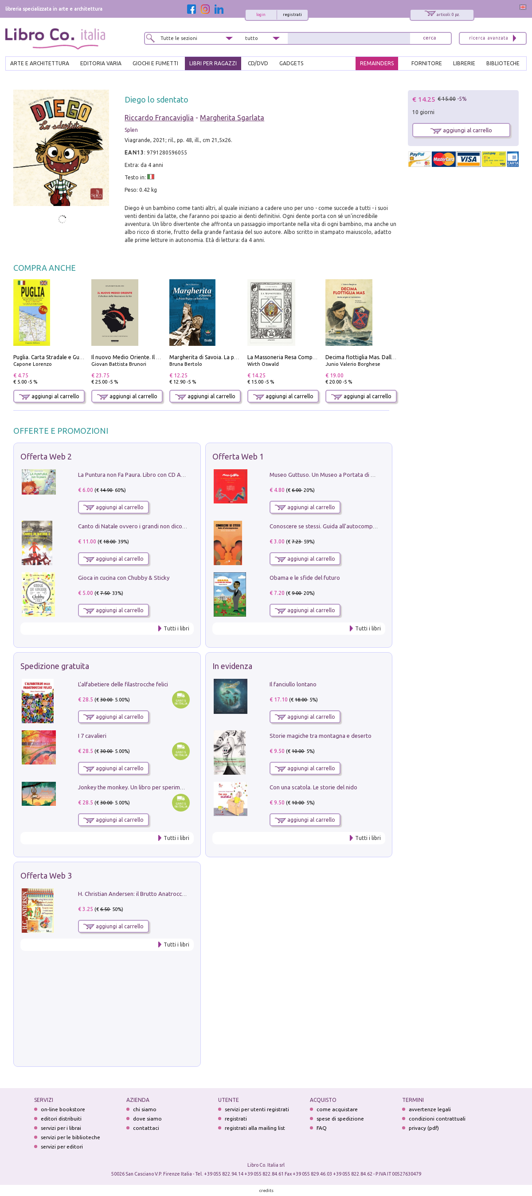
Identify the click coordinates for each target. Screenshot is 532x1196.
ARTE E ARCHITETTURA (39, 63)
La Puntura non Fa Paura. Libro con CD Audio (135, 474)
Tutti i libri (176, 628)
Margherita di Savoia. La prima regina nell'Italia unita (235, 357)
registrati (292, 14)
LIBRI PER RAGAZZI (213, 63)
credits (266, 1190)
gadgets (291, 63)
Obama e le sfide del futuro (305, 577)
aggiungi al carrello (49, 396)
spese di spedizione (340, 1118)
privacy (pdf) (424, 1128)
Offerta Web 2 (46, 456)
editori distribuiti (61, 1118)
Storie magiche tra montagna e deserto (321, 736)
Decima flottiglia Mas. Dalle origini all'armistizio (385, 357)
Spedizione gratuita (54, 665)
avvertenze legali (430, 1109)
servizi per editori (62, 1146)
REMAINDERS (377, 63)
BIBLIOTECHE (503, 63)
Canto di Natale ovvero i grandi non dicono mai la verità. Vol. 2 (158, 526)
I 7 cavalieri (92, 736)
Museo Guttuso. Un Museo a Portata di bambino (332, 474)
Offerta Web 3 (46, 875)
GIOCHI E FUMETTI (155, 63)
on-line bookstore (63, 1109)
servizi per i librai (61, 1128)
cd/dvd (258, 63)
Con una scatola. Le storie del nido (313, 787)
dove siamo (147, 1118)
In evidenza (232, 665)
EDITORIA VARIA (100, 63)
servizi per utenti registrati (257, 1109)
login (261, 14)
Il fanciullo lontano (293, 684)
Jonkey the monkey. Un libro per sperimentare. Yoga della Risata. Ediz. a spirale (180, 787)
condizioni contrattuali (437, 1118)
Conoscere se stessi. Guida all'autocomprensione (332, 526)
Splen (131, 130)
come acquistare (337, 1109)
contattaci (146, 1128)
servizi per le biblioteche (70, 1137)
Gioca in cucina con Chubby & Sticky (123, 577)
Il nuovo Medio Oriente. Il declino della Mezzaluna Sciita (161, 357)
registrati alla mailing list (255, 1128)
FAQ (322, 1128)
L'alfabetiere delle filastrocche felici (123, 684)
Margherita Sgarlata (232, 118)
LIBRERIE (464, 63)
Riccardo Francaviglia (159, 118)
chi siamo (144, 1109)
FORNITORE (426, 63)
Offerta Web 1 (238, 456)
